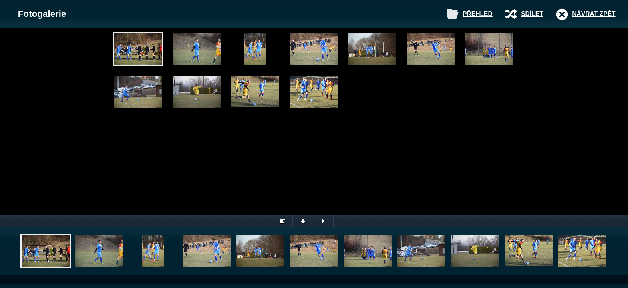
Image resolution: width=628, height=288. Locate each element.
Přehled (478, 13)
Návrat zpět (593, 13)
